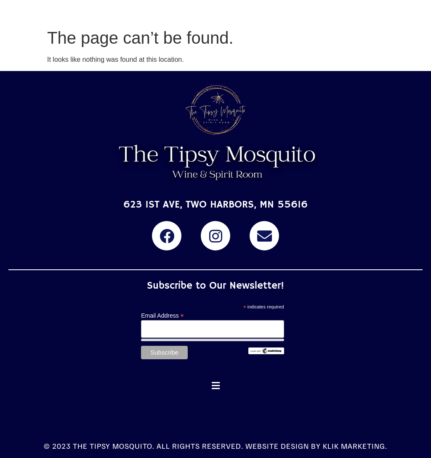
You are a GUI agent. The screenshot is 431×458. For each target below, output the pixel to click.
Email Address (162, 315)
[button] (215, 386)
